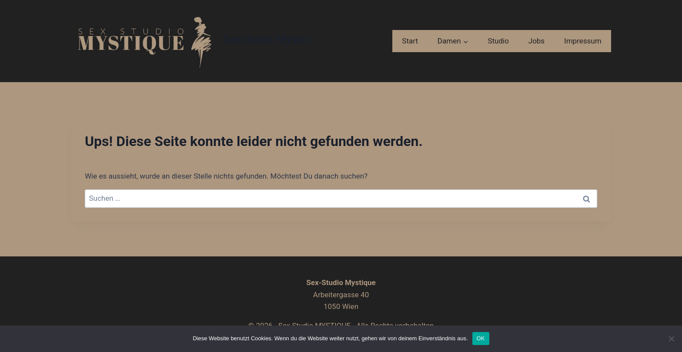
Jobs (536, 41)
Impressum (583, 41)
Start (410, 41)
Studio (498, 41)
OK (481, 338)
